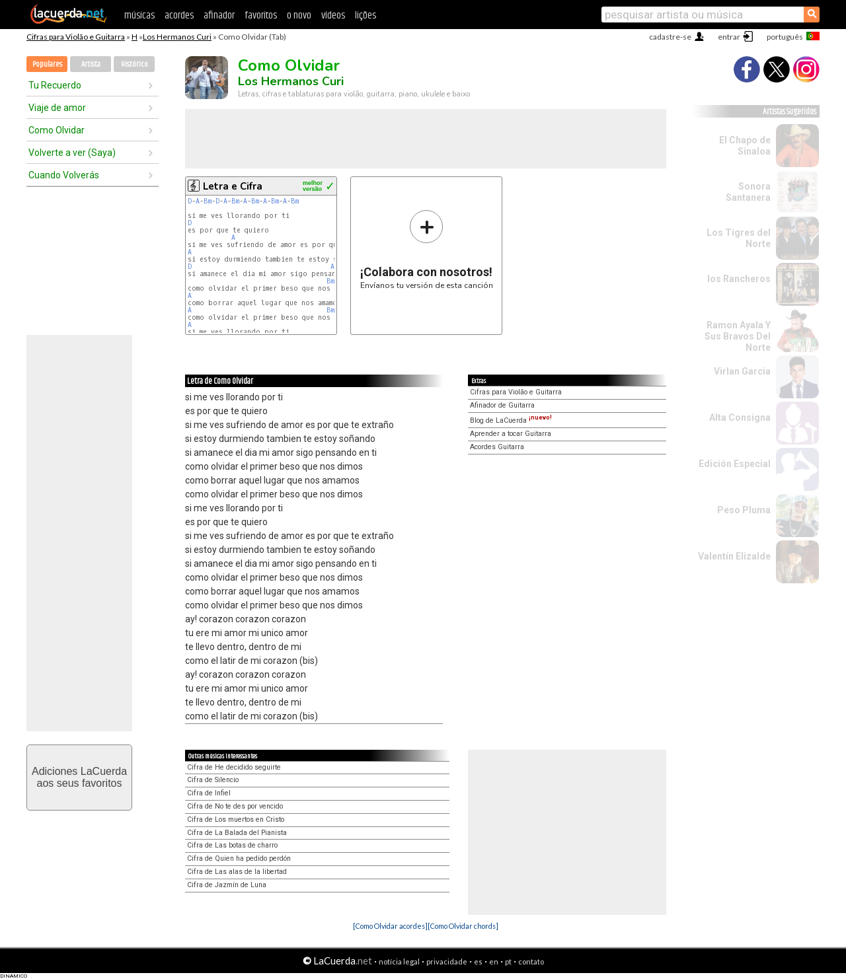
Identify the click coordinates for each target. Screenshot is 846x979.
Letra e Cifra (232, 186)
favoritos (261, 15)
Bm (208, 201)
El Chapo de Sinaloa (745, 146)
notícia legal (399, 961)
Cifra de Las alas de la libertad (237, 871)
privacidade (446, 961)
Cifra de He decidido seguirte (234, 767)
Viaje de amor (57, 107)
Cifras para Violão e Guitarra (75, 37)
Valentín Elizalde (734, 556)
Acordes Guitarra (497, 447)
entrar (729, 37)
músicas (139, 15)
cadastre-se (670, 37)
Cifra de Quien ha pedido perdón (239, 858)
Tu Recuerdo (54, 85)
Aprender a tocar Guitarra (510, 433)
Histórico (134, 64)
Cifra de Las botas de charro (232, 845)
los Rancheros (739, 278)
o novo (299, 15)
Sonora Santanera (748, 192)
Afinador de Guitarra (502, 405)
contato (531, 961)
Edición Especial (735, 463)
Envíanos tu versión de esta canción (426, 249)
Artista (90, 64)
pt (508, 961)
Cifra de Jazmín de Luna (226, 885)
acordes (179, 15)
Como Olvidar (56, 130)
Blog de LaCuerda (511, 420)
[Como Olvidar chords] (463, 926)
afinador (219, 15)
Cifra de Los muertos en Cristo (235, 819)
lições (365, 15)
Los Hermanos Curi (177, 37)
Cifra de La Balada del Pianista (237, 832)
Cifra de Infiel (209, 793)
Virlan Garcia (742, 371)
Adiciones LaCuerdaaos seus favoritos (79, 777)
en (493, 961)
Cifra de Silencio (213, 780)
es (478, 961)
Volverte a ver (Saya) (72, 152)
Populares (47, 64)
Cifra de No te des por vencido (235, 806)
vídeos (333, 15)
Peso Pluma (744, 510)
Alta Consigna (740, 417)
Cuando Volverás (63, 175)
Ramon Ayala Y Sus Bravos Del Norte (738, 336)
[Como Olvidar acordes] (390, 926)
